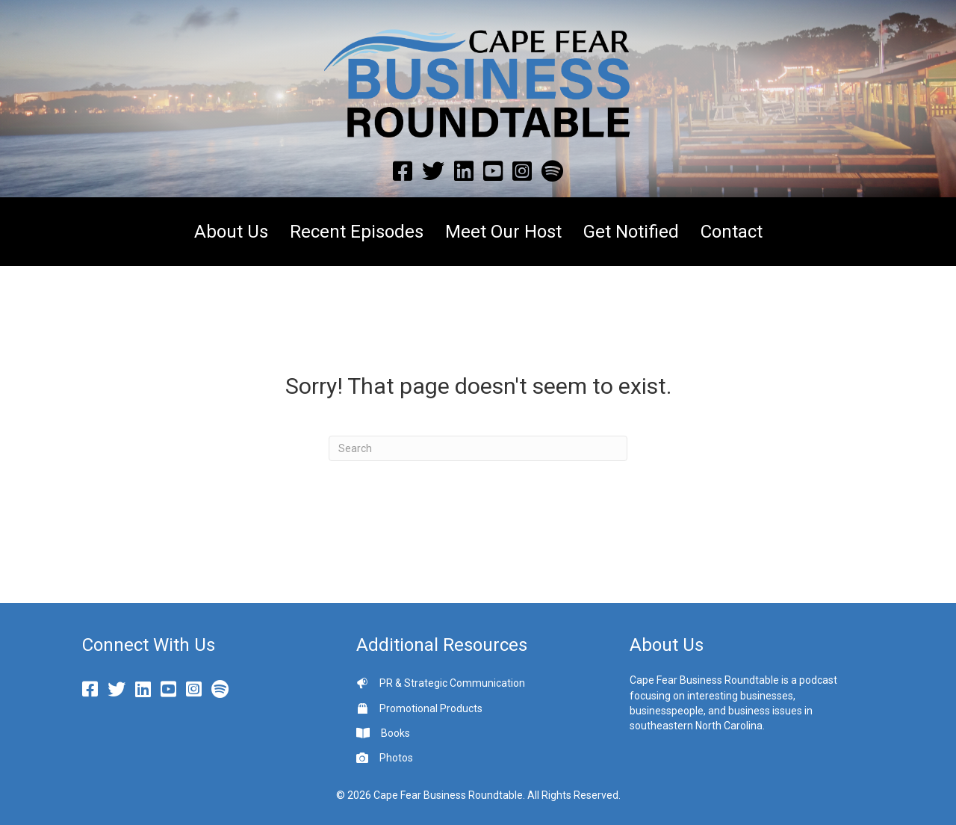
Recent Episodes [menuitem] (356, 231)
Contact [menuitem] (732, 231)
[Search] (478, 448)
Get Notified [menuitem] (631, 231)
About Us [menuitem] (231, 231)
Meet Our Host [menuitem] (503, 231)
